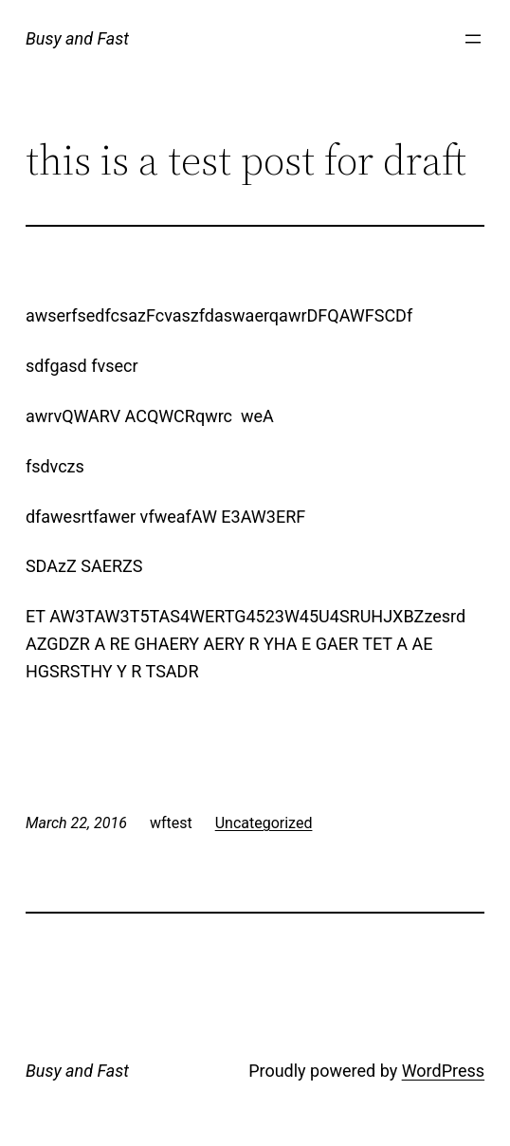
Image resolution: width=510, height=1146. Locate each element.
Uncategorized (264, 823)
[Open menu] (473, 39)
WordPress (443, 1071)
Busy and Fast (77, 38)
